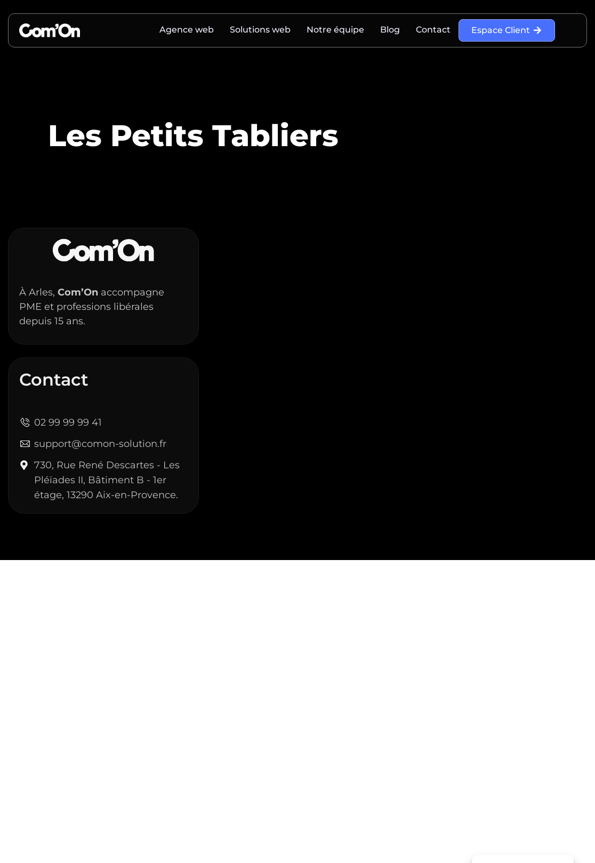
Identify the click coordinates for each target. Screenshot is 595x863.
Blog (390, 30)
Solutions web (260, 30)
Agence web (186, 30)
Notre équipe (335, 30)
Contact (433, 30)
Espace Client (506, 30)
